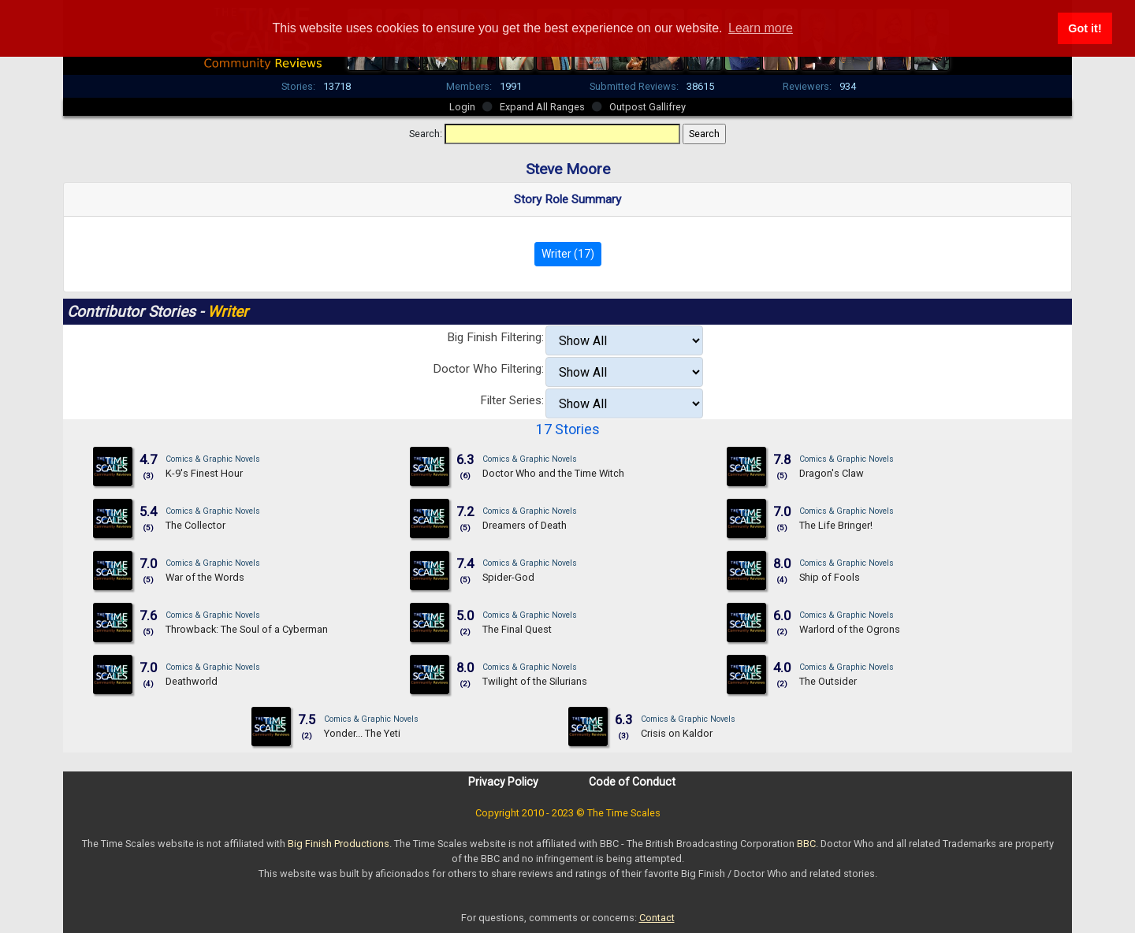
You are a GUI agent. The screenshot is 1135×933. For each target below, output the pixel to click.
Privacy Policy (503, 781)
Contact (657, 918)
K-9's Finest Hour (204, 473)
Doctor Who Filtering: (488, 369)
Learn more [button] (760, 28)
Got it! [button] (1084, 28)
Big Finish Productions (338, 843)
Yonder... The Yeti (362, 733)
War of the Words (205, 577)
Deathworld (192, 681)
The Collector (195, 525)
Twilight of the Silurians (534, 681)
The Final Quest (517, 629)
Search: (425, 133)
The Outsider (828, 681)
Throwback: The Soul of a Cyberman (247, 629)
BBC (806, 843)
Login (462, 107)
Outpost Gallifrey (647, 107)
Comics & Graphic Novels (213, 459)
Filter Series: (512, 400)
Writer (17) (567, 253)
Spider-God (508, 577)
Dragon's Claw (831, 473)
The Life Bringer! (836, 525)
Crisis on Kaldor (677, 733)
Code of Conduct (632, 781)
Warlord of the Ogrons (849, 629)
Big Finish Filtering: (495, 337)
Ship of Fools (829, 577)
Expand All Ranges (542, 107)
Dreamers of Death (524, 525)
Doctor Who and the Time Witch (553, 473)
